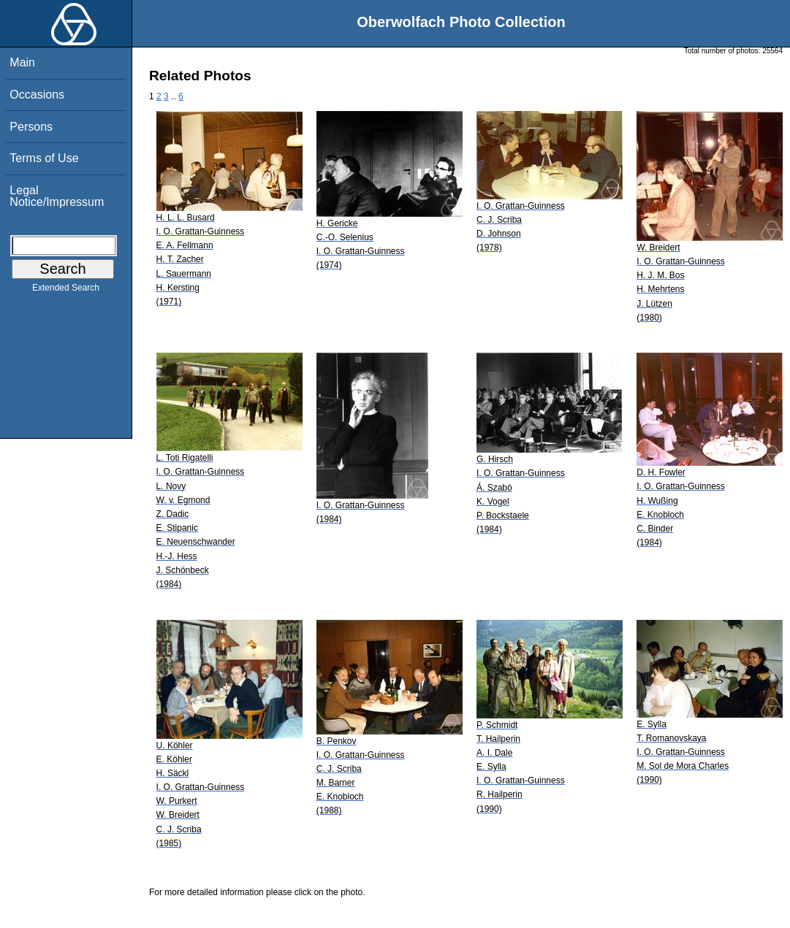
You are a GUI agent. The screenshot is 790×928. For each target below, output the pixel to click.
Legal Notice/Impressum (57, 196)
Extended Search (65, 290)
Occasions (37, 94)
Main (22, 62)
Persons (31, 126)
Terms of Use (44, 158)
